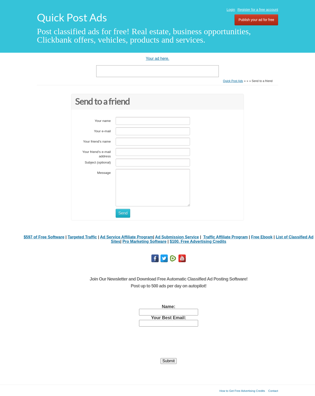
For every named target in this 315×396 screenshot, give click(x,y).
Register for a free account (257, 10)
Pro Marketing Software (145, 241)
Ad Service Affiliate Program (126, 237)
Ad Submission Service (177, 237)
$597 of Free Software (44, 237)
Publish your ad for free (256, 20)
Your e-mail (102, 131)
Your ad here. (157, 58)
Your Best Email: (168, 317)
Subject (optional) (98, 162)
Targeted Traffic (82, 237)
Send (122, 213)
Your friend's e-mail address (96, 154)
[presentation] (168, 344)
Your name (103, 121)
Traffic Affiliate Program (225, 237)
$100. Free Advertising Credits (198, 241)
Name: (168, 306)
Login (231, 10)
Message (104, 173)
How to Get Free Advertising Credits (242, 390)
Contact (273, 390)
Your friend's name (97, 141)
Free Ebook (261, 237)
